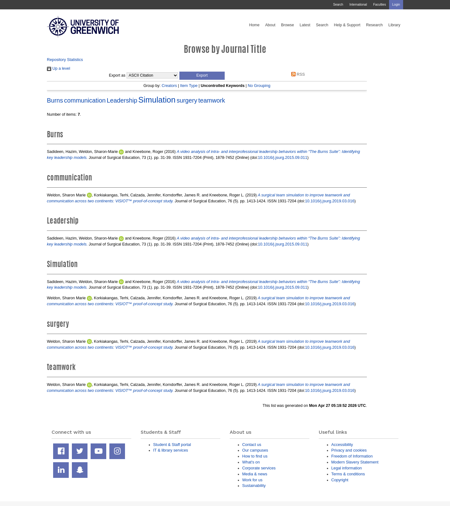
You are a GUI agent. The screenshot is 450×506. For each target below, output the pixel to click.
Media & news (254, 474)
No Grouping (259, 85)
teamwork (211, 100)
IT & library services (170, 450)
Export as (117, 75)
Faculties (379, 4)
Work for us (252, 480)
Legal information (346, 468)
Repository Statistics (65, 59)
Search (338, 4)
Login (396, 4)
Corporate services (259, 468)
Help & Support (347, 25)
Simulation (157, 99)
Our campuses (255, 450)
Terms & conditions (348, 474)
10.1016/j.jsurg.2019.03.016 (329, 201)
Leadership (122, 100)
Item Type (189, 85)
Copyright (339, 480)
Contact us (251, 444)
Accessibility (342, 444)
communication (85, 100)
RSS (297, 74)
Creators (169, 85)
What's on (251, 462)
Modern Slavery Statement (354, 462)
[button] (202, 76)
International (358, 4)
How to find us (255, 456)
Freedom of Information (352, 456)
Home (254, 25)
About (270, 25)
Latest (305, 25)
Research (374, 25)
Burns (55, 100)
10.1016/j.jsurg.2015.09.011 (282, 157)
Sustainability (254, 485)
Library (394, 25)
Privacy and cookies (349, 450)
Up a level (58, 68)
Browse (287, 25)
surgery (187, 100)
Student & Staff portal (172, 444)
